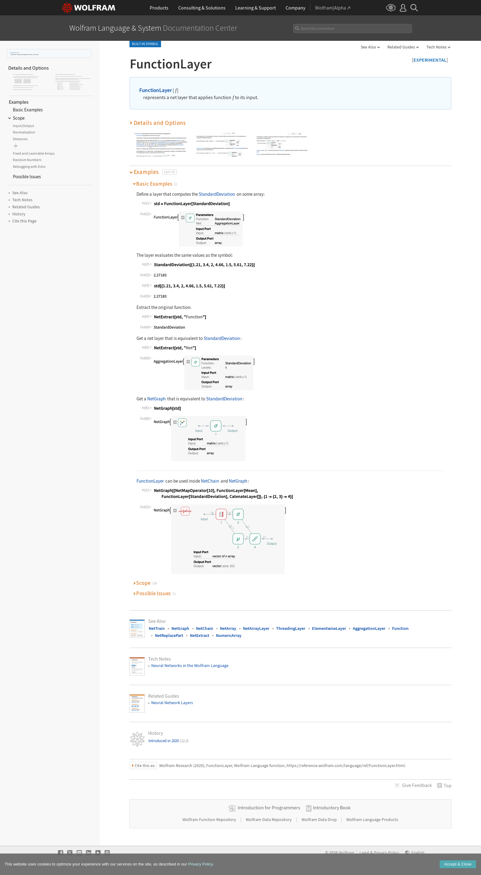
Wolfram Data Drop (320, 819)
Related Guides (401, 47)
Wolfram (346, 852)
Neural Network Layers (172, 702)
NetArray (228, 628)
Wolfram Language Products (372, 819)
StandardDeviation (217, 194)
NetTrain (157, 628)
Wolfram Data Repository (269, 819)
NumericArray (228, 635)
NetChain (210, 481)
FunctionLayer (13, 52)
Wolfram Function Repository (210, 819)
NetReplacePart (169, 635)
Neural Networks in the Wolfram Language (190, 665)
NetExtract (199, 635)
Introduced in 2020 (168, 740)
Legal (364, 852)
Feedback (417, 785)
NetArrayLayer (256, 628)
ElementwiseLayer (329, 628)
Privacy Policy (386, 852)
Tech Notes (436, 47)
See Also (368, 47)
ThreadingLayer (290, 628)
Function (400, 628)
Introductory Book (332, 807)
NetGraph (156, 399)
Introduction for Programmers (269, 807)
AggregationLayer (369, 628)
